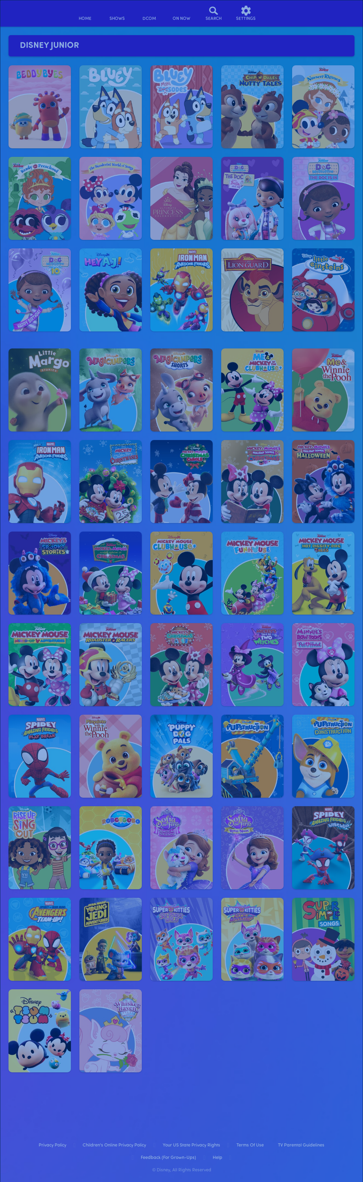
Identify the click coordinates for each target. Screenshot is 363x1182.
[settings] (246, 13)
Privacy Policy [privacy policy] (52, 1145)
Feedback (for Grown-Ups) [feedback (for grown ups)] (168, 1157)
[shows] (117, 13)
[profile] (278, 13)
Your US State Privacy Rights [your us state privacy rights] (191, 1145)
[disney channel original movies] (149, 13)
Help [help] (217, 1157)
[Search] (213, 13)
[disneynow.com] (24, 12)
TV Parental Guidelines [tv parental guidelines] (301, 1145)
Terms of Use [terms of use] (250, 1145)
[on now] (181, 13)
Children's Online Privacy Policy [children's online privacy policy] (114, 1145)
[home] (85, 13)
